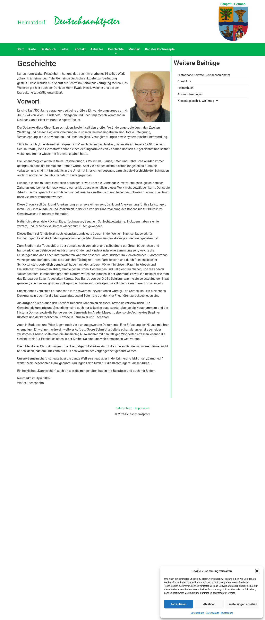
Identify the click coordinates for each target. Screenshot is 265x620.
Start (20, 49)
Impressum (227, 613)
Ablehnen (209, 604)
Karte (32, 49)
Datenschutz (197, 613)
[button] (257, 571)
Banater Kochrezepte (161, 49)
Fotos (65, 49)
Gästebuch (48, 49)
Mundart (134, 49)
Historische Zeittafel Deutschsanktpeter (204, 75)
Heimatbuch (185, 88)
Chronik (185, 81)
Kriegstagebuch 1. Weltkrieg (198, 101)
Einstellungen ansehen (242, 604)
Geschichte (116, 49)
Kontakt (80, 49)
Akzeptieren (178, 604)
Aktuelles (96, 49)
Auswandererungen (190, 94)
